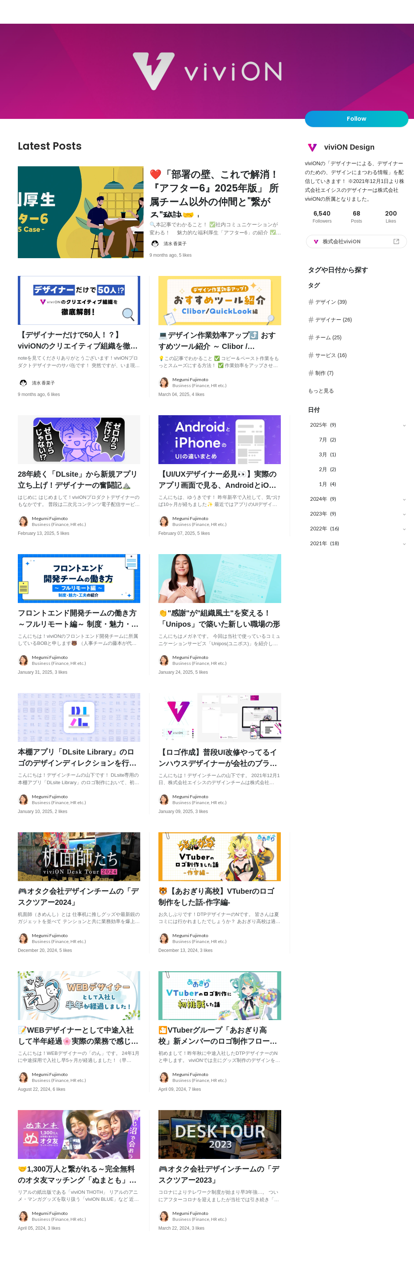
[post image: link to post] (81, 218)
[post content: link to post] (215, 204)
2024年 (318, 499)
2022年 (318, 528)
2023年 (318, 513)
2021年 (318, 543)
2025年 (318, 425)
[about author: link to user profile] (220, 255)
